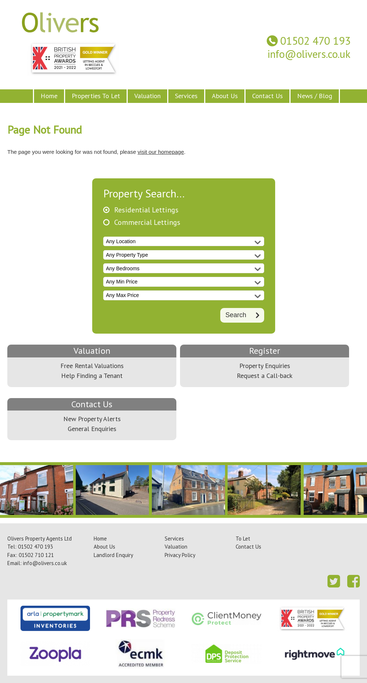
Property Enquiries (264, 365)
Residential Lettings (146, 210)
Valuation (147, 96)
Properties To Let (96, 96)
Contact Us (267, 96)
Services (186, 96)
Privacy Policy (180, 555)
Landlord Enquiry (113, 555)
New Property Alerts (92, 419)
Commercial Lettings (147, 222)
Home (49, 96)
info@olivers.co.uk (309, 54)
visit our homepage (161, 152)
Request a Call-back (264, 375)
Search (235, 315)
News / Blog (314, 96)
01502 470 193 (315, 41)
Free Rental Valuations (92, 365)
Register (264, 350)
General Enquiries (92, 428)
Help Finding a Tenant (92, 375)
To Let (243, 538)
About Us (225, 96)
